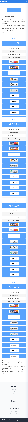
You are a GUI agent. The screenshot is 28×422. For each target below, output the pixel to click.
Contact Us (14, 404)
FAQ (14, 406)
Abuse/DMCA (14, 411)
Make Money (14, 398)
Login (14, 391)
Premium (14, 396)
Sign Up (14, 389)
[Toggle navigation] (26, 1)
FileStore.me (10, 420)
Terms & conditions (14, 413)
